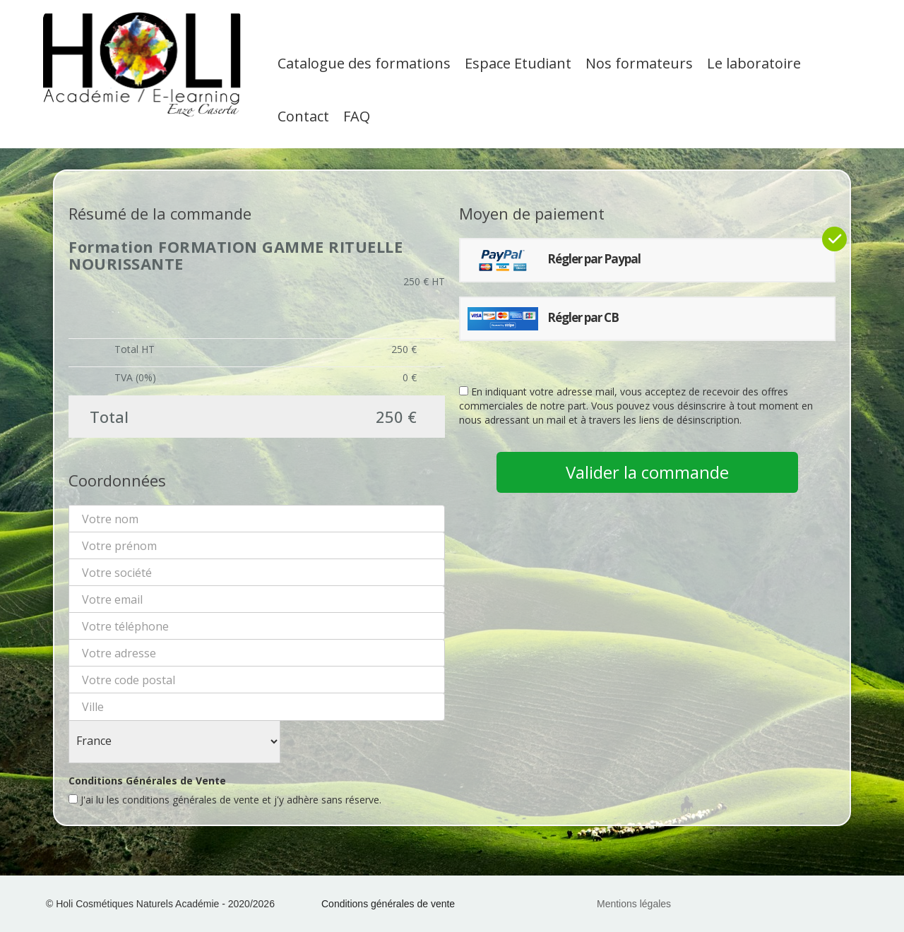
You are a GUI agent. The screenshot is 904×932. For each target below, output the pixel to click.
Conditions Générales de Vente (147, 780)
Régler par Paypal (554, 260)
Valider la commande (647, 472)
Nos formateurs (639, 63)
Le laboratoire (754, 63)
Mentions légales (634, 903)
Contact (303, 116)
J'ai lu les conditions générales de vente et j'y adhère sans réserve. (225, 799)
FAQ (356, 116)
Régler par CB (543, 318)
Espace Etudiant (518, 63)
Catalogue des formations (364, 63)
